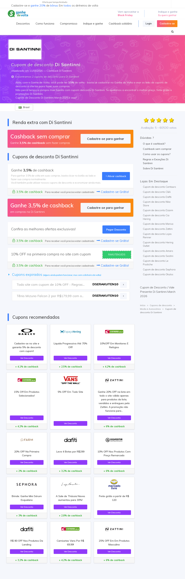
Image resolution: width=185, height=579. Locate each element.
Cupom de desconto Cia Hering (156, 217)
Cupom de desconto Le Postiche (155, 262)
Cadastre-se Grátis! (113, 192)
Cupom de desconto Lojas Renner (157, 235)
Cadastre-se (167, 23)
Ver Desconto (26, 358)
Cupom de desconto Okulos (158, 274)
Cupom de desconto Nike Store (157, 203)
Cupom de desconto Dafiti (157, 196)
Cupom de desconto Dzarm (158, 210)
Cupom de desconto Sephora (159, 269)
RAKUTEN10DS (116, 254)
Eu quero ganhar (167, 15)
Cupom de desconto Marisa (158, 223)
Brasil (24, 107)
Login (149, 23)
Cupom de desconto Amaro (158, 250)
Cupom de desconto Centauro (159, 186)
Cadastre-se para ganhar (105, 139)
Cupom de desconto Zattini (158, 228)
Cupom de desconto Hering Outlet (158, 244)
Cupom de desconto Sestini (158, 255)
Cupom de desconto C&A (157, 191)
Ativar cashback (116, 176)
